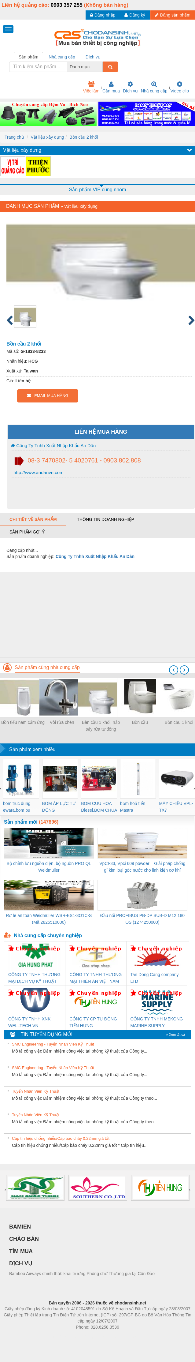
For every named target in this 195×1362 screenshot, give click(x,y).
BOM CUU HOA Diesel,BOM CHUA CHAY (99, 807)
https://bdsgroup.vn (89, 1336)
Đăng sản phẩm (172, 15)
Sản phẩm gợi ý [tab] (27, 531)
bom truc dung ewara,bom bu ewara (17, 807)
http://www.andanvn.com (38, 472)
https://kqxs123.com (127, 1336)
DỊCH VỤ (20, 1263)
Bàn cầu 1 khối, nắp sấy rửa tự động (101, 726)
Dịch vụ (130, 87)
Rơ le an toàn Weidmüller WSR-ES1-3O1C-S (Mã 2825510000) (49, 919)
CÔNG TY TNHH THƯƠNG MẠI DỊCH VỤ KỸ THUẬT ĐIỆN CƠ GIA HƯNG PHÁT (34, 978)
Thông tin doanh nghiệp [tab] (105, 519)
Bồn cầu (140, 722)
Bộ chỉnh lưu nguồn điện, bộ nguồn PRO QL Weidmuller (49, 867)
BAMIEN (20, 1227)
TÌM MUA (21, 1251)
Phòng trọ (58, 1336)
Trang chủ (14, 137)
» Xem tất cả (175, 1034)
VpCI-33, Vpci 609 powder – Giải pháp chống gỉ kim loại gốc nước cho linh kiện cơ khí (142, 867)
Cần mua (111, 87)
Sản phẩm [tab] (28, 56)
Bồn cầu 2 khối (83, 137)
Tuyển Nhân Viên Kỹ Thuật (35, 1091)
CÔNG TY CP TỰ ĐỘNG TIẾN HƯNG (93, 1022)
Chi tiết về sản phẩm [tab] (33, 519)
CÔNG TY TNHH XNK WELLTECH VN (29, 1022)
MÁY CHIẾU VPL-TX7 (176, 807)
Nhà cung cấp (154, 87)
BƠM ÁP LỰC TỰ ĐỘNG (59, 807)
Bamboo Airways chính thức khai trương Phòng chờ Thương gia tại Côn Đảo (82, 1273)
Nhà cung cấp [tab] (62, 56)
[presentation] (173, 670)
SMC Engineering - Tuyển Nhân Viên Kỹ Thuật (53, 1044)
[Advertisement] (96, 614)
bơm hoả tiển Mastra (132, 807)
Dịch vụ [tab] (93, 56)
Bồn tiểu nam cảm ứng (23, 722)
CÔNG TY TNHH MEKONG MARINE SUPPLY (157, 1022)
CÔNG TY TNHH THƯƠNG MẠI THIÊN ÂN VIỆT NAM (95, 978)
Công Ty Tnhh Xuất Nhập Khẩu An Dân (53, 445)
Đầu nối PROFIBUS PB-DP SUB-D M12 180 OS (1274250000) (142, 919)
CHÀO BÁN (24, 1239)
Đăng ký (134, 15)
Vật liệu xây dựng (47, 137)
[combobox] (100, 66)
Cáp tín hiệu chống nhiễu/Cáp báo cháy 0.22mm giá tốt (60, 1138)
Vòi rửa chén (62, 722)
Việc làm (91, 87)
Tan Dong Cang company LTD (155, 978)
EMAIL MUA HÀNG (47, 395)
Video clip (180, 87)
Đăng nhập (103, 15)
